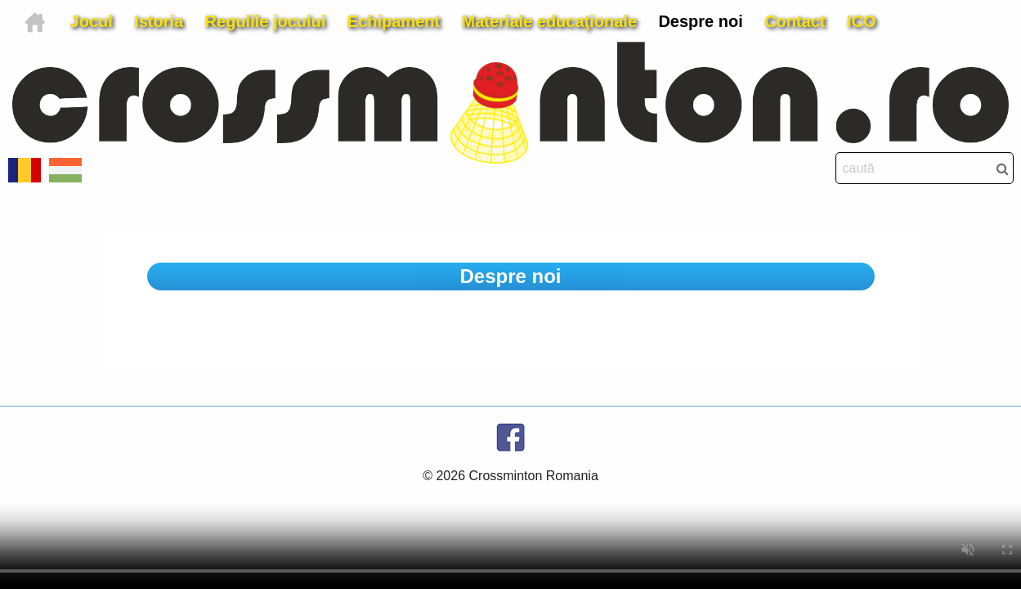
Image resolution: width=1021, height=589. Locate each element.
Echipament (393, 21)
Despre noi (700, 21)
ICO (861, 21)
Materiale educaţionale (550, 21)
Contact (794, 21)
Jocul (91, 21)
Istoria (158, 21)
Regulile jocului (265, 21)
